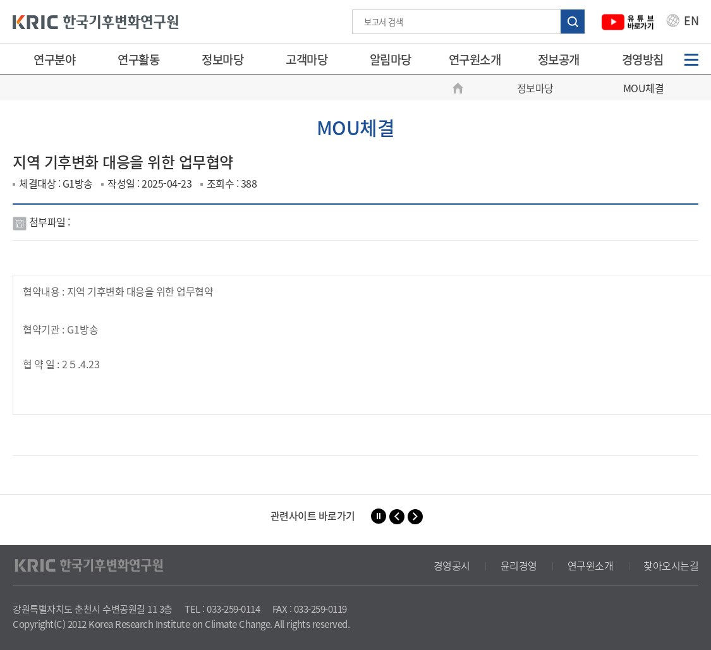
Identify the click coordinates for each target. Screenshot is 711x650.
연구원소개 (475, 59)
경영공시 (452, 565)
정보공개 (559, 59)
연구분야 (54, 59)
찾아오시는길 (670, 565)
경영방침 (643, 59)
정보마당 (222, 59)
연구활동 (138, 59)
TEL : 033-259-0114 (222, 609)
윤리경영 (519, 565)
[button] (396, 516)
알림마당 (390, 59)
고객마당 (306, 59)
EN (682, 22)
